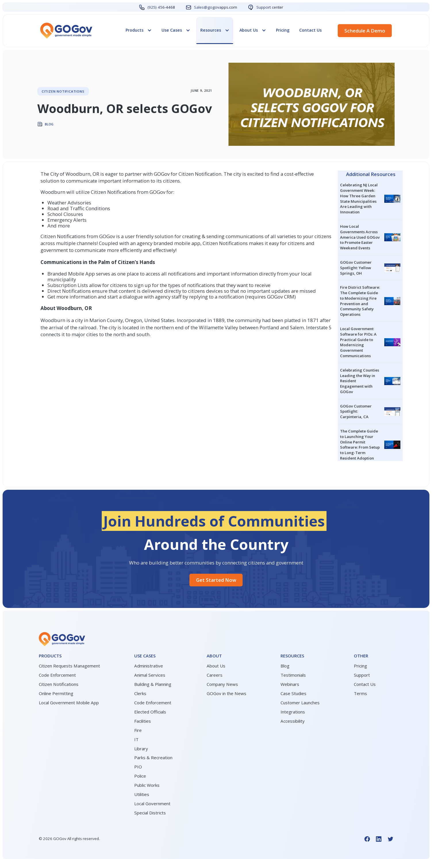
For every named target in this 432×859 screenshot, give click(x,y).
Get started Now (216, 580)
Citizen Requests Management (69, 666)
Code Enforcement (57, 675)
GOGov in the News (226, 693)
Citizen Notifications (58, 684)
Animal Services (149, 675)
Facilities (142, 721)
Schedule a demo (364, 30)
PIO (138, 767)
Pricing (282, 30)
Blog (285, 666)
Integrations (293, 712)
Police (140, 776)
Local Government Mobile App (69, 702)
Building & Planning (152, 684)
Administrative (148, 666)
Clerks (140, 693)
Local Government (152, 803)
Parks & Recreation (153, 757)
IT (136, 739)
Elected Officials (150, 712)
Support (362, 675)
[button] (138, 30)
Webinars (290, 684)
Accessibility (293, 721)
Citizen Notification (199, 174)
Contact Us (310, 30)
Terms (360, 693)
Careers (214, 675)
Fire (138, 730)
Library (141, 748)
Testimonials (293, 675)
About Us (216, 666)
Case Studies (293, 693)
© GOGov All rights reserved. (69, 838)
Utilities (141, 794)
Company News (222, 684)
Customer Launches (300, 702)
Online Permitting (56, 693)
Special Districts (150, 813)
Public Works (147, 785)
